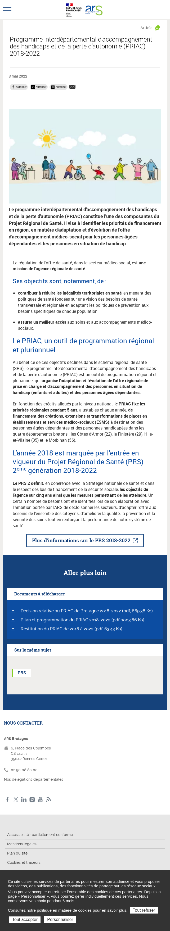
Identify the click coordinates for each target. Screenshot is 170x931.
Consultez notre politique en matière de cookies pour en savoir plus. (68, 910)
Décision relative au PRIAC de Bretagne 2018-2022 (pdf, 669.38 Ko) (87, 610)
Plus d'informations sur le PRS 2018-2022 (81, 540)
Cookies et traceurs (24, 862)
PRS (22, 673)
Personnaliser (60, 919)
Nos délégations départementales (33, 779)
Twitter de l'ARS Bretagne (15, 799)
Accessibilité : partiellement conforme (40, 835)
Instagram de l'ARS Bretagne (32, 799)
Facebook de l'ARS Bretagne (7, 799)
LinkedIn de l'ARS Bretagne (24, 799)
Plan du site (17, 853)
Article (146, 27)
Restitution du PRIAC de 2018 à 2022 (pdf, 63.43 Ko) (71, 628)
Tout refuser (144, 910)
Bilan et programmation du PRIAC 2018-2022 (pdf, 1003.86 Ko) (82, 619)
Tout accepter (25, 919)
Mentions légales (22, 844)
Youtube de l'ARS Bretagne (40, 799)
